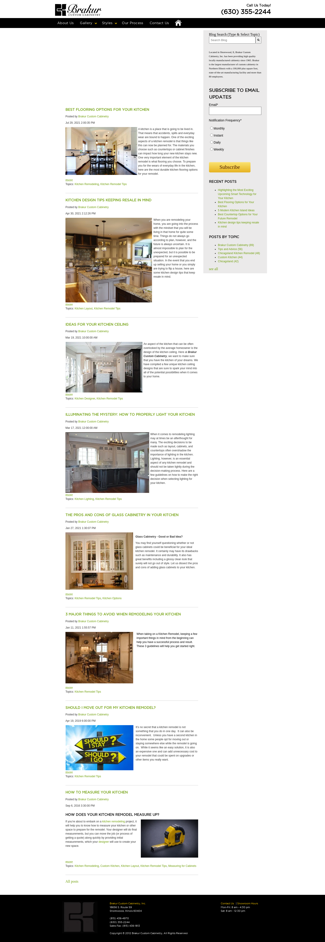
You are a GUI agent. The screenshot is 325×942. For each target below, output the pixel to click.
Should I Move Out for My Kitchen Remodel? (110, 708)
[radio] (235, 129)
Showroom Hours (247, 903)
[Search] (258, 40)
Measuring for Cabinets (182, 866)
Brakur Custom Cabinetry (93, 116)
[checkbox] (235, 140)
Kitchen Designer (85, 398)
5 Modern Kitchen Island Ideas (236, 210)
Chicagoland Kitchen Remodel (239, 253)
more (69, 180)
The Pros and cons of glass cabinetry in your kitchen (122, 515)
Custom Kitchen (110, 866)
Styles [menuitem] (107, 23)
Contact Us (227, 903)
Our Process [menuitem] (132, 23)
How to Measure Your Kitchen (96, 792)
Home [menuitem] (178, 23)
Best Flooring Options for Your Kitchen (107, 109)
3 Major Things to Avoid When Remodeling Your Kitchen (123, 614)
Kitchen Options (112, 598)
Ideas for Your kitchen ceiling (96, 324)
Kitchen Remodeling (87, 184)
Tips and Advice (230, 249)
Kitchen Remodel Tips (113, 184)
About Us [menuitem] (65, 23)
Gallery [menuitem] (86, 23)
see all (213, 269)
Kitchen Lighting (84, 499)
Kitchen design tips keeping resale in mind (108, 200)
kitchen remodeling (113, 821)
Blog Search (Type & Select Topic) (234, 34)
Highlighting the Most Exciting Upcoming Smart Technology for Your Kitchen (237, 194)
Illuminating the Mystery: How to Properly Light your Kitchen (130, 414)
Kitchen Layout (84, 308)
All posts (71, 881)
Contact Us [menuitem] (159, 23)
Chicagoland (228, 261)
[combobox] (232, 40)
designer (104, 841)
